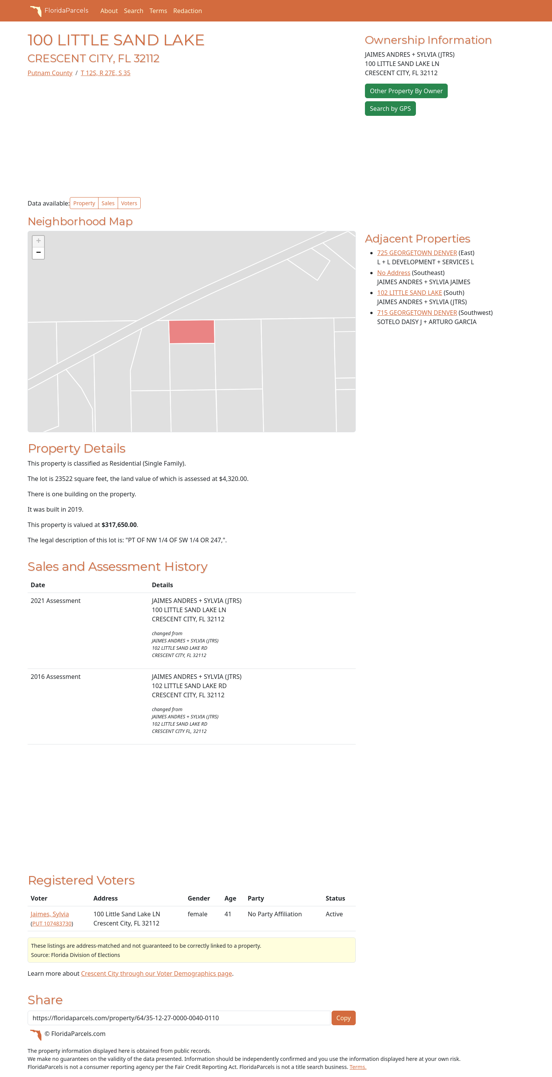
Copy (344, 1018)
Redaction (187, 11)
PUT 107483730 (51, 923)
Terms (158, 11)
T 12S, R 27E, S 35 (106, 73)
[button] (38, 241)
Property (84, 203)
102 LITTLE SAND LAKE (409, 292)
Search (133, 11)
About (109, 11)
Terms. (358, 1066)
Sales (108, 203)
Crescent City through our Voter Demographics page (156, 973)
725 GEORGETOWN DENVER (417, 253)
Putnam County (50, 73)
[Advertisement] (192, 137)
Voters (129, 203)
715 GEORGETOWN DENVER (417, 312)
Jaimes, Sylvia (50, 914)
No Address (394, 272)
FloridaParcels (58, 11)
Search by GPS (390, 108)
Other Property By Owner (406, 91)
